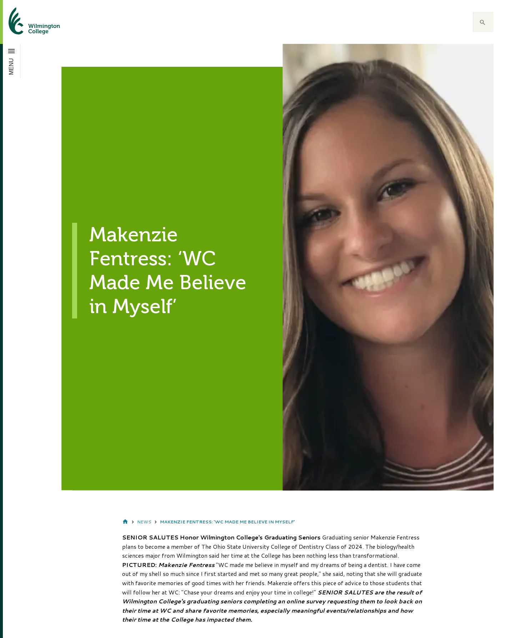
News (144, 522)
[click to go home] (25, 22)
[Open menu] (11, 60)
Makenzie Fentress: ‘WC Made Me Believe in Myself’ (227, 522)
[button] (483, 22)
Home (125, 522)
